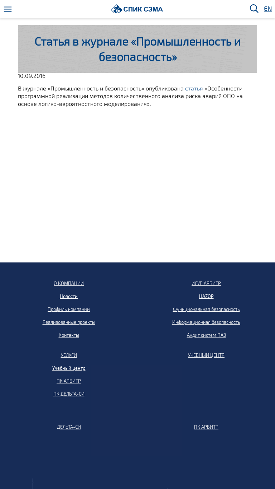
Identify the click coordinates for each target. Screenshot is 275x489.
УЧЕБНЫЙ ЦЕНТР (206, 355)
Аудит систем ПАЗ (206, 335)
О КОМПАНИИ (69, 283)
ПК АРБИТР (69, 381)
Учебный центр (69, 368)
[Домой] (137, 8)
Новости (69, 296)
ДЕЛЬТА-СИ (69, 427)
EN (267, 8)
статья (194, 88)
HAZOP (206, 296)
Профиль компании (69, 309)
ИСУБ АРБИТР (206, 283)
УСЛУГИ (69, 355)
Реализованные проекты (69, 322)
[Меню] (8, 9)
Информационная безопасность (206, 322)
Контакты (69, 335)
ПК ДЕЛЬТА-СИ (69, 394)
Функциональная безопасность (206, 309)
